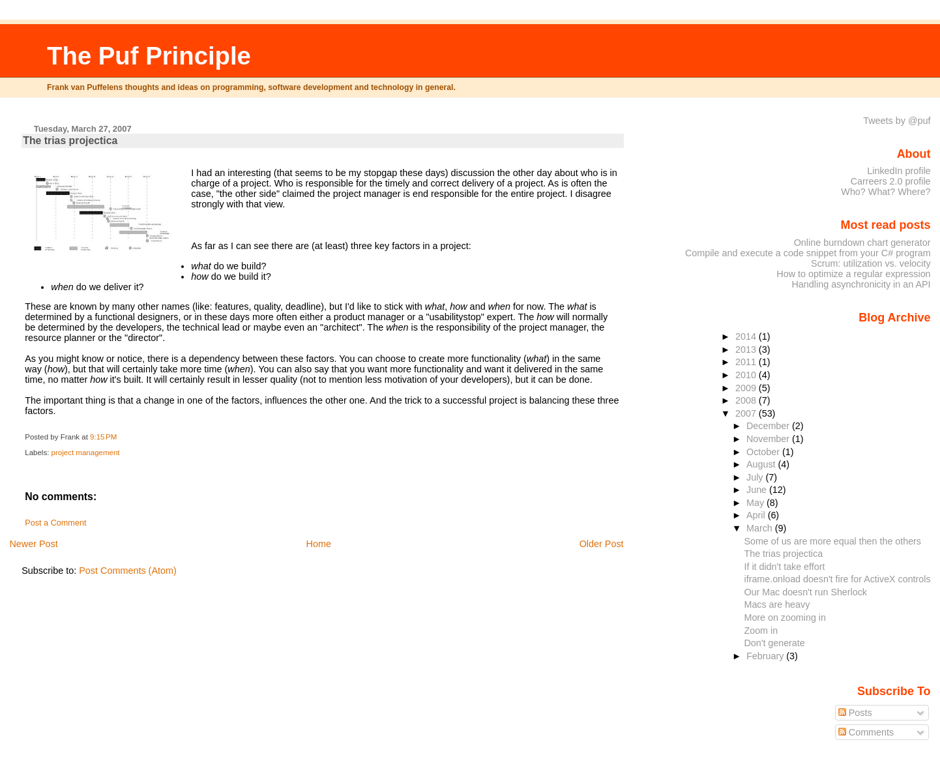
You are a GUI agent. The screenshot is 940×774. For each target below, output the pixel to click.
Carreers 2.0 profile (891, 181)
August (762, 464)
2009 (747, 388)
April (757, 515)
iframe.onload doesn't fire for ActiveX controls (837, 579)
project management (85, 452)
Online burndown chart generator (862, 242)
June (757, 489)
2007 (747, 413)
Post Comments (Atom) (128, 570)
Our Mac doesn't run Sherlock (805, 592)
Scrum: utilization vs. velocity (871, 263)
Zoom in (761, 630)
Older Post (602, 544)
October (764, 452)
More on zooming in (784, 617)
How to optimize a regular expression (853, 274)
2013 (747, 349)
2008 (747, 400)
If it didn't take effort (784, 566)
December (769, 426)
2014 (747, 336)
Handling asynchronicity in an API (860, 284)
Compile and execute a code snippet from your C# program (808, 253)
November (769, 439)
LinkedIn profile (898, 171)
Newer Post (33, 544)
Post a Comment (55, 523)
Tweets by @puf (896, 120)
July (755, 477)
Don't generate (774, 643)
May (756, 503)
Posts (855, 712)
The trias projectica (70, 140)
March (760, 528)
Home (318, 544)
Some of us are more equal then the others (832, 541)
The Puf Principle (149, 56)
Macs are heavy (777, 604)
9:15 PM (103, 437)
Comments (866, 732)
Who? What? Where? (885, 191)
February (766, 656)
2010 (747, 375)
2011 (747, 362)
